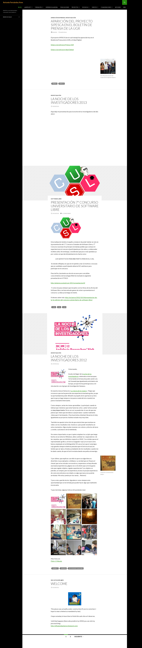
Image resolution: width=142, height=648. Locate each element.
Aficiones (118, 7)
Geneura (63, 568)
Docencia (85, 7)
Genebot (55, 568)
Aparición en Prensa (58, 17)
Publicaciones (64, 7)
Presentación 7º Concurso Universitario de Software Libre (75, 206)
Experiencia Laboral (52, 7)
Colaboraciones (106, 7)
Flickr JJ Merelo (56, 561)
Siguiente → (79, 636)
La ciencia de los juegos (79, 391)
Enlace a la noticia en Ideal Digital (62, 50)
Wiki (124, 7)
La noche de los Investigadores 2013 (69, 100)
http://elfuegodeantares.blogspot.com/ (64, 626)
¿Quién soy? (27, 7)
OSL (59, 307)
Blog (20, 7)
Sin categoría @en (57, 580)
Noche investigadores (76, 568)
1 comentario (66, 213)
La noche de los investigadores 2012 (69, 358)
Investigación (71, 17)
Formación (38, 7)
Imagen (54, 32)
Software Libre (56, 199)
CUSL (54, 307)
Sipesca (62, 83)
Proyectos (75, 7)
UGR (64, 307)
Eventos (94, 7)
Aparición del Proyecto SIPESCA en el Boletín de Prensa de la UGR (72, 24)
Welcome (59, 584)
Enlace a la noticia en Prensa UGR (62, 45)
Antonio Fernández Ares (13, 2)
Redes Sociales (7, 17)
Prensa (55, 83)
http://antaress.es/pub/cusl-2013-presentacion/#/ (68, 283)
